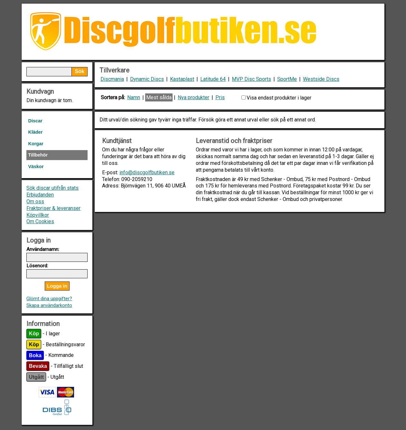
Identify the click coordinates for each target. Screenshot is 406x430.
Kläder (35, 132)
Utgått (36, 377)
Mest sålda (159, 97)
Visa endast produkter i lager (279, 98)
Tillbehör (38, 155)
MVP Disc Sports (251, 79)
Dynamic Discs (147, 79)
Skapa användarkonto (49, 305)
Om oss (35, 201)
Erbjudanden (40, 195)
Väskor (35, 166)
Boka (35, 355)
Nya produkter (193, 97)
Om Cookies (40, 221)
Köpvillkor (37, 215)
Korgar (35, 143)
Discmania (112, 79)
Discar (35, 120)
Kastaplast (182, 79)
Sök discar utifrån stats (52, 188)
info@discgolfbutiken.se (147, 172)
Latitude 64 (213, 79)
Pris (220, 97)
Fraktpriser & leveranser (53, 208)
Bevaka (38, 366)
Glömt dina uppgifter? (49, 298)
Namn (133, 97)
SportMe (287, 79)
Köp (34, 333)
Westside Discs (321, 79)
